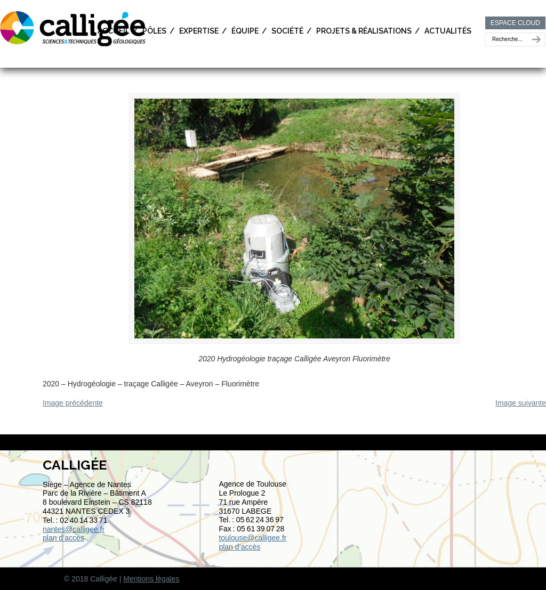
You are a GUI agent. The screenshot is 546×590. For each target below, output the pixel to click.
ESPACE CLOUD (515, 23)
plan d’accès (63, 538)
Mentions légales (151, 579)
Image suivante (520, 403)
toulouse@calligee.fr (252, 538)
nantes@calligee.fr (74, 529)
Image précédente (73, 403)
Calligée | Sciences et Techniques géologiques (73, 28)
